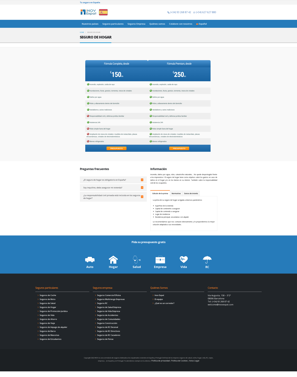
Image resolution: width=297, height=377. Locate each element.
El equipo (159, 299)
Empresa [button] (160, 266)
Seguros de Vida (47, 315)
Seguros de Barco (48, 331)
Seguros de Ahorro (48, 319)
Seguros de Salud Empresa (109, 307)
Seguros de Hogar (48, 307)
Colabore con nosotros (180, 23)
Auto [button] (89, 266)
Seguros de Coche (48, 295)
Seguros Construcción (107, 323)
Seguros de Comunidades (108, 319)
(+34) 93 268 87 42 (179, 12)
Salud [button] (137, 266)
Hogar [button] (113, 266)
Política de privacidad (160, 360)
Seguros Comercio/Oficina (109, 295)
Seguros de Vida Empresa (108, 311)
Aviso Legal (194, 360)
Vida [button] (184, 266)
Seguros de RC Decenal (107, 327)
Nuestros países (90, 23)
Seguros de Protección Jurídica (54, 311)
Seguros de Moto (47, 299)
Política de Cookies (179, 360)
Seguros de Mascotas (49, 335)
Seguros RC (102, 303)
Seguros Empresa (136, 23)
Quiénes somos (157, 23)
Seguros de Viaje (47, 323)
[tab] (160, 193)
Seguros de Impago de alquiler (53, 327)
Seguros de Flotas (105, 339)
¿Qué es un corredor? (164, 303)
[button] (113, 180)
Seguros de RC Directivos (108, 331)
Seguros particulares (113, 23)
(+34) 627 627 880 (204, 12)
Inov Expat (159, 295)
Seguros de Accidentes (107, 315)
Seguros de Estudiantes (50, 339)
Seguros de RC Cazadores (108, 335)
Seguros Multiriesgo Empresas (111, 299)
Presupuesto (116, 148)
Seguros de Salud (47, 303)
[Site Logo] (94, 12)
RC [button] (207, 266)
